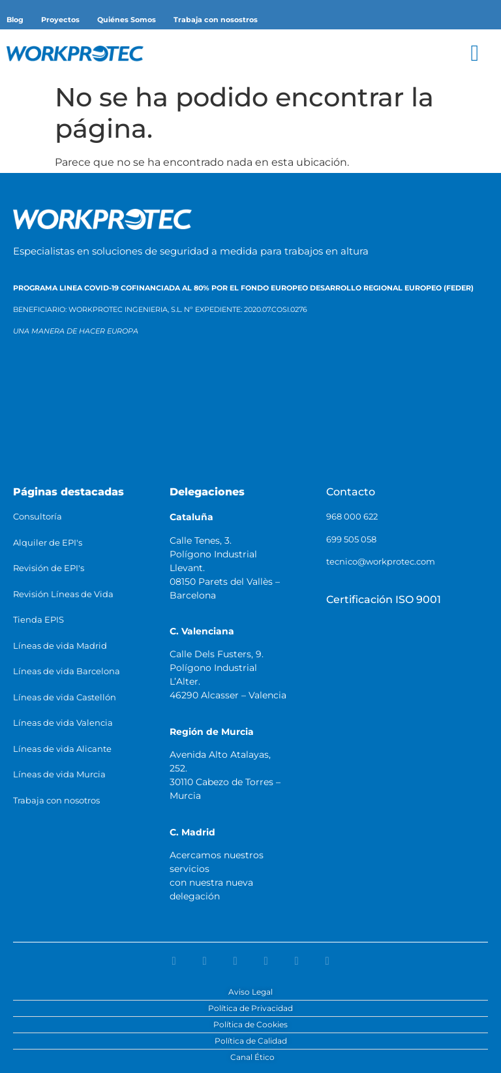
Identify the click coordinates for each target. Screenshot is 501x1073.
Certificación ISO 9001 (383, 599)
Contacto (350, 492)
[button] (475, 53)
